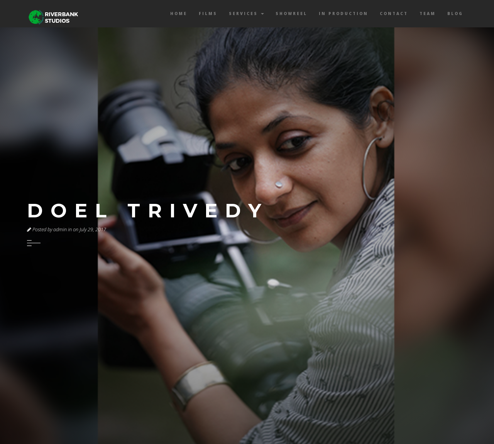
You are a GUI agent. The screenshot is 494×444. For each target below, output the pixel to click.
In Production (343, 13)
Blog (455, 13)
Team (428, 13)
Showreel (291, 13)
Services (246, 13)
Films (208, 13)
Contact (394, 13)
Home (178, 13)
